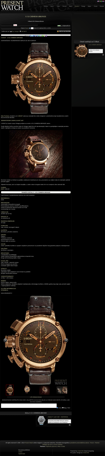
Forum (95, 6)
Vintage (83, 6)
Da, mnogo (14, 31)
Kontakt (102, 6)
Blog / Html (66, 408)
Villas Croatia (61, 446)
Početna (46, 6)
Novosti (64, 6)
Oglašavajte (21, 453)
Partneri (97, 442)
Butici (70, 6)
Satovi (52, 6)
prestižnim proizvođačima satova (79, 442)
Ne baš (23, 31)
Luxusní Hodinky (57, 444)
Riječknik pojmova (51, 446)
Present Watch (29, 442)
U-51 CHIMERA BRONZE (95, 44)
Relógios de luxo (47, 444)
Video (58, 6)
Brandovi (77, 6)
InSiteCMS (81, 451)
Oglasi (89, 6)
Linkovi (20, 452)
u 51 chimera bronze (36, 397)
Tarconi (27, 28)
